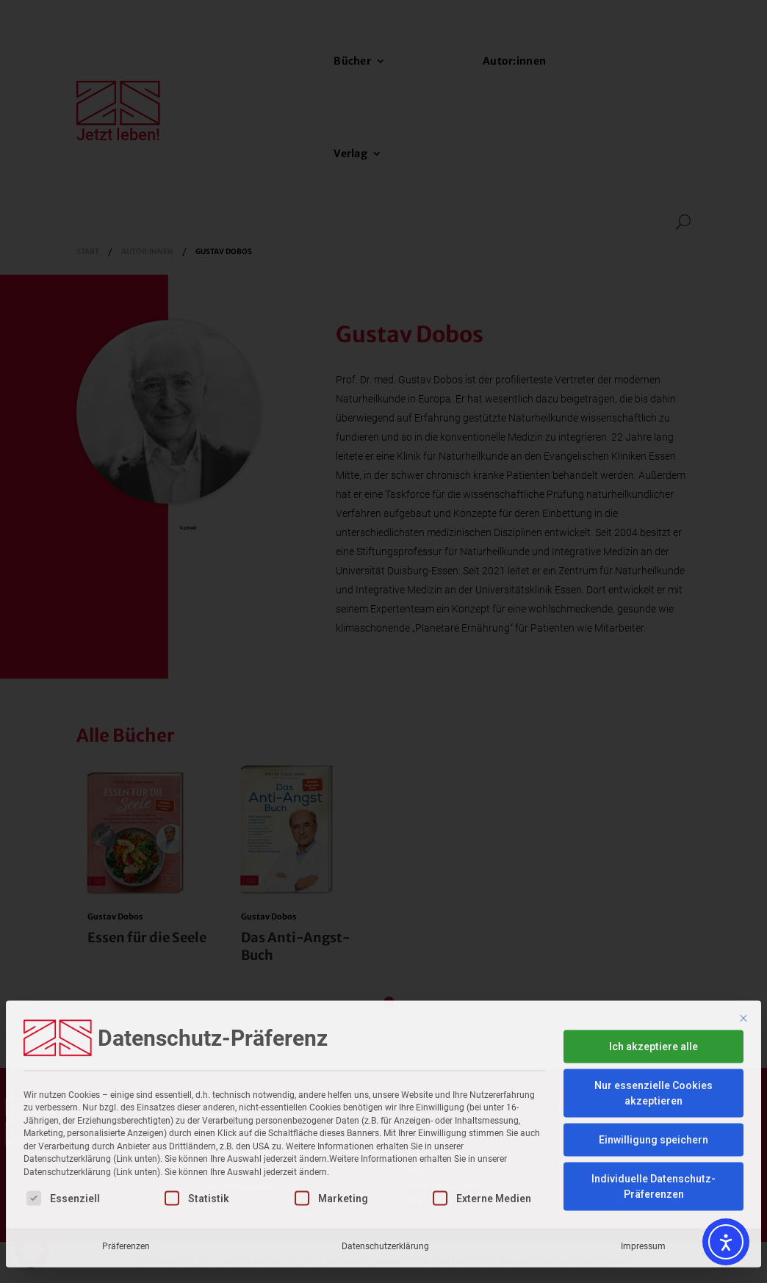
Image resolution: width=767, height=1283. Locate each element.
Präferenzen (126, 1156)
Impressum (643, 1156)
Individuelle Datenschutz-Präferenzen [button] (653, 1096)
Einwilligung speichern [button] (653, 1049)
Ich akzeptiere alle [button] (653, 956)
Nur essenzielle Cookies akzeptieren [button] (653, 1002)
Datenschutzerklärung (385, 1156)
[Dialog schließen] (743, 928)
